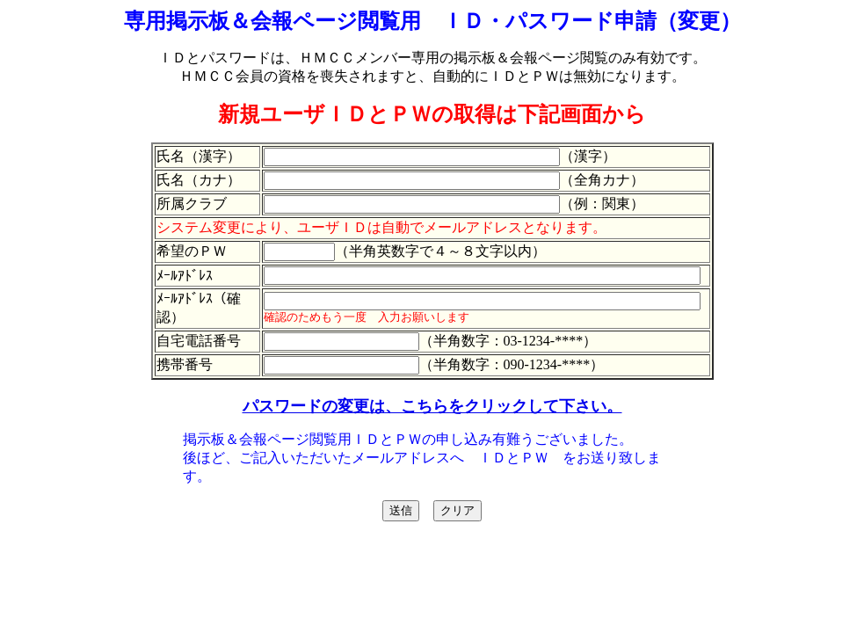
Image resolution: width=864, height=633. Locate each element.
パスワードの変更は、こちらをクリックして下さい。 (432, 406)
